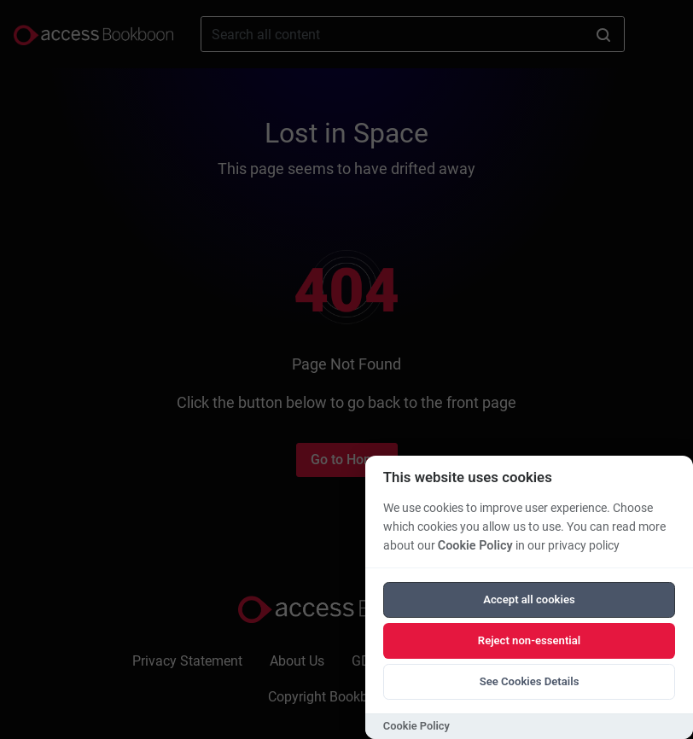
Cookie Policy (475, 545)
